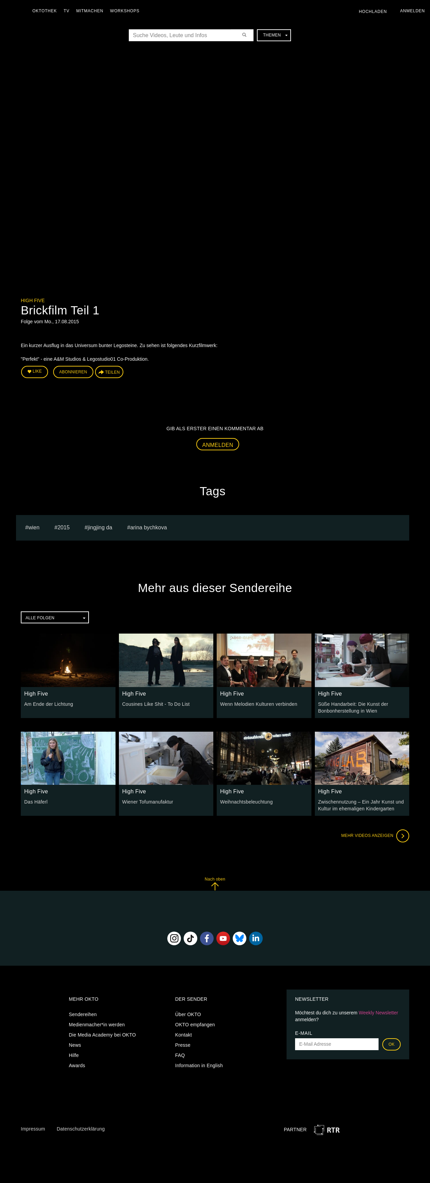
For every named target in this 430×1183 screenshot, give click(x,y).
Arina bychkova (148, 527)
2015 (64, 527)
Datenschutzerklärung (81, 1129)
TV (67, 11)
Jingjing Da (100, 527)
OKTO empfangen (195, 1024)
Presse (182, 1045)
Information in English (199, 1065)
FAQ (180, 1055)
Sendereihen (83, 1014)
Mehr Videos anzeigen (375, 835)
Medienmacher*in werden (97, 1024)
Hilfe (74, 1055)
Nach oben (215, 884)
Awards (77, 1065)
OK (391, 1044)
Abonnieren (73, 372)
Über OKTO (188, 1014)
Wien (34, 527)
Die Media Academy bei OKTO (102, 1035)
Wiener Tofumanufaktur (147, 802)
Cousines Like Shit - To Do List (156, 704)
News (75, 1045)
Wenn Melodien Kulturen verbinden (258, 704)
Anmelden (217, 445)
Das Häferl (36, 802)
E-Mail (303, 1033)
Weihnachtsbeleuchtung (246, 802)
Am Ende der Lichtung (48, 704)
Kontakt (183, 1035)
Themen (275, 35)
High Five (33, 300)
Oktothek (44, 11)
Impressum (33, 1129)
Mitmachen (89, 11)
